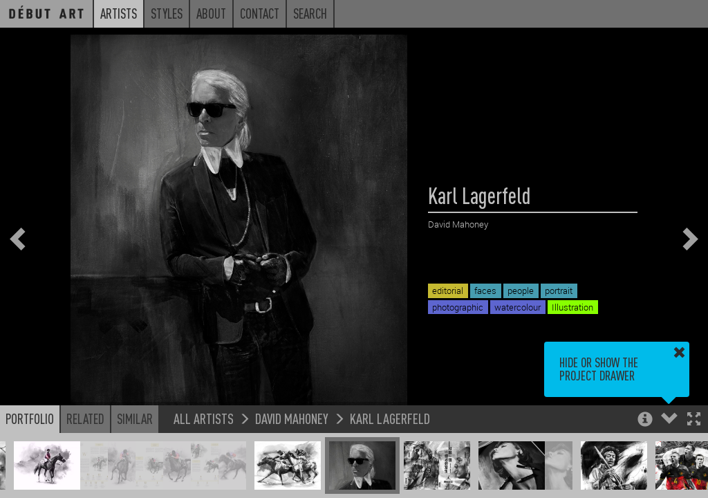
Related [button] (85, 418)
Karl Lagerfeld (390, 418)
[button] (693, 420)
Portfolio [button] (30, 418)
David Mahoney (291, 418)
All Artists (204, 418)
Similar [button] (135, 418)
